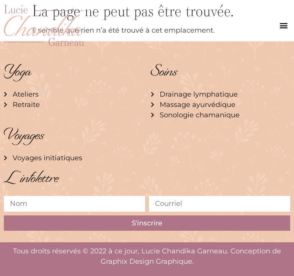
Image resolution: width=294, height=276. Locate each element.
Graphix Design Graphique (146, 261)
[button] (284, 25)
